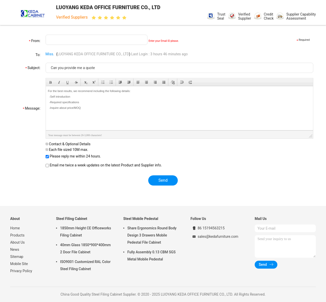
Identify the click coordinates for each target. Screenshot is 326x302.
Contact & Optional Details (68, 144)
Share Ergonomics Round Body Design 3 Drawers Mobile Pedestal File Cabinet (151, 235)
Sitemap (16, 257)
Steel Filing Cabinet (71, 219)
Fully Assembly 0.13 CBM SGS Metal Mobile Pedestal (151, 255)
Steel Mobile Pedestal (140, 219)
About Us (17, 242)
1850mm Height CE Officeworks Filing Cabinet (85, 231)
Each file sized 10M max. (67, 150)
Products (17, 235)
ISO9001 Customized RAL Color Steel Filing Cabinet (85, 265)
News (14, 249)
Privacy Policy (21, 271)
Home (15, 228)
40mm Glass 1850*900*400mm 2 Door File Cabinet (85, 248)
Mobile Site (19, 264)
